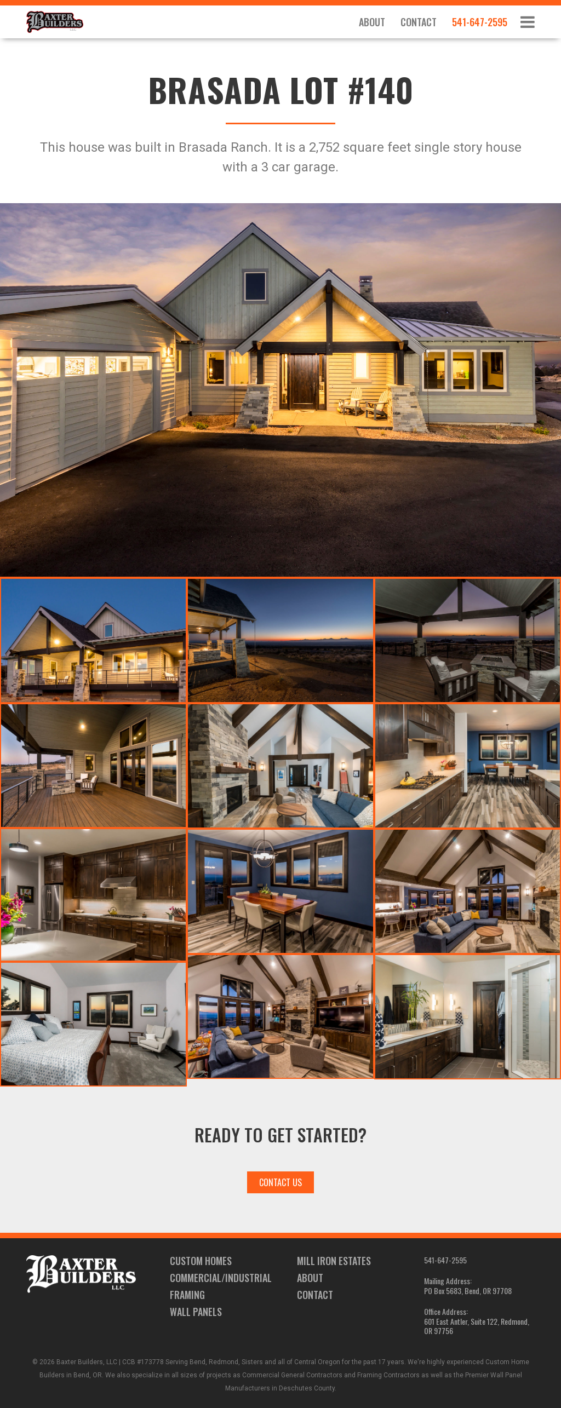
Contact (418, 22)
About (372, 22)
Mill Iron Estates (334, 1261)
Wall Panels (196, 1311)
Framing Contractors (388, 1375)
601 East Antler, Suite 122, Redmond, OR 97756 (476, 1326)
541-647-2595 (479, 22)
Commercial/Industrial (221, 1278)
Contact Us (280, 1182)
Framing (187, 1295)
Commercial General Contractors (292, 1375)
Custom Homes (201, 1261)
